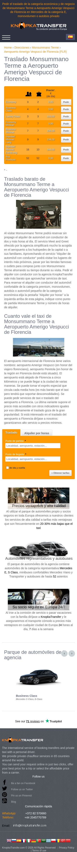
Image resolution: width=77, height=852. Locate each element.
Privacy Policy (66, 847)
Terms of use (39, 850)
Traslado (11, 432)
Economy (11, 102)
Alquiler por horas (36, 433)
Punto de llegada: (16, 454)
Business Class (11, 109)
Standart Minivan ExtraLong (11, 149)
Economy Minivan (11, 124)
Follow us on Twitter (22, 789)
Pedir (66, 102)
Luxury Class (13, 116)
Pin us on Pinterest (21, 795)
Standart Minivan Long (10, 139)
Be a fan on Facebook (23, 783)
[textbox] (32, 445)
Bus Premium (11, 158)
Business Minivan (11, 131)
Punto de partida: (15, 441)
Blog (13, 801)
